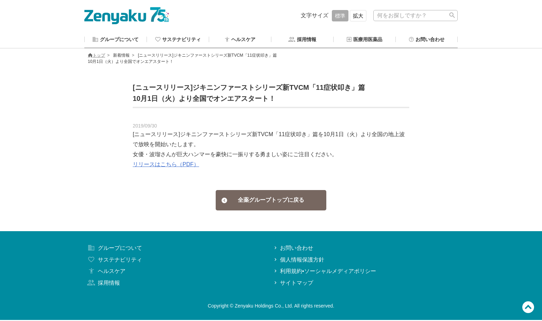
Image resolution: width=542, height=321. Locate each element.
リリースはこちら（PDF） (166, 165)
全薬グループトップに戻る (263, 201)
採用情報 (103, 284)
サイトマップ (293, 284)
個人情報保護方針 (298, 261)
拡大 (358, 16)
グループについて (114, 249)
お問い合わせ (293, 249)
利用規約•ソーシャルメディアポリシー (324, 272)
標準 (340, 16)
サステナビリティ (114, 261)
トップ (96, 56)
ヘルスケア (105, 272)
